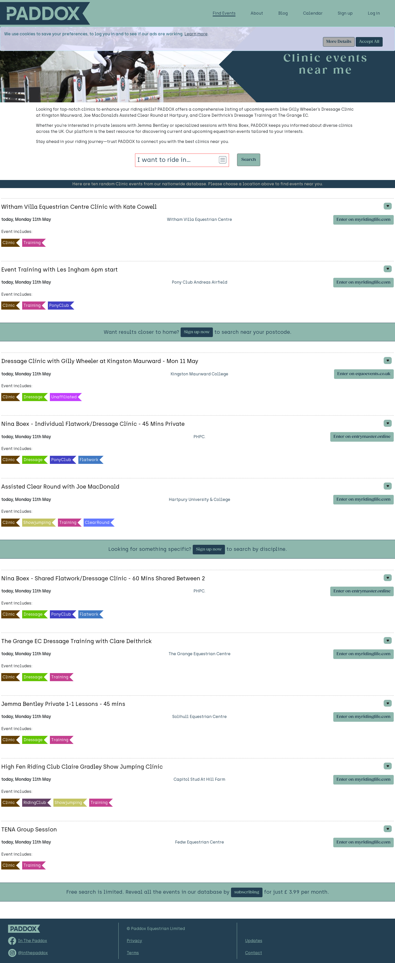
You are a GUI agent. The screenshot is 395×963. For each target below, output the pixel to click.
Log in (374, 13)
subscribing (246, 892)
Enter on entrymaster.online (362, 436)
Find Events (224, 13)
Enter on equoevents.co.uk (363, 374)
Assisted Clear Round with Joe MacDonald (60, 486)
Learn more (196, 34)
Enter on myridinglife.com (363, 219)
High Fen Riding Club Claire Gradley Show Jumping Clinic (82, 766)
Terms (133, 952)
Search (248, 159)
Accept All (369, 41)
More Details (338, 41)
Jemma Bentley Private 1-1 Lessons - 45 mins (63, 704)
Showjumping (37, 522)
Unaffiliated (64, 397)
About (257, 13)
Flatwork (89, 459)
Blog (283, 13)
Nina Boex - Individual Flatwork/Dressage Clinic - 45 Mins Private (93, 423)
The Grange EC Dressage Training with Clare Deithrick (76, 641)
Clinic (9, 242)
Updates (253, 940)
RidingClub (34, 802)
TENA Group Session (29, 829)
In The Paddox (32, 940)
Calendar (313, 13)
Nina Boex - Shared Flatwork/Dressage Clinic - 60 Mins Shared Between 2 (103, 578)
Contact (253, 952)
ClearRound (97, 522)
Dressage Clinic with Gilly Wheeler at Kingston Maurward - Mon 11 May (99, 361)
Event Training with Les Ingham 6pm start (59, 269)
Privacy (134, 940)
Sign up (345, 13)
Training (32, 242)
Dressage (33, 397)
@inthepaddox (33, 952)
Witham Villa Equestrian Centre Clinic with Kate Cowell (79, 206)
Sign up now (197, 332)
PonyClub (59, 305)
